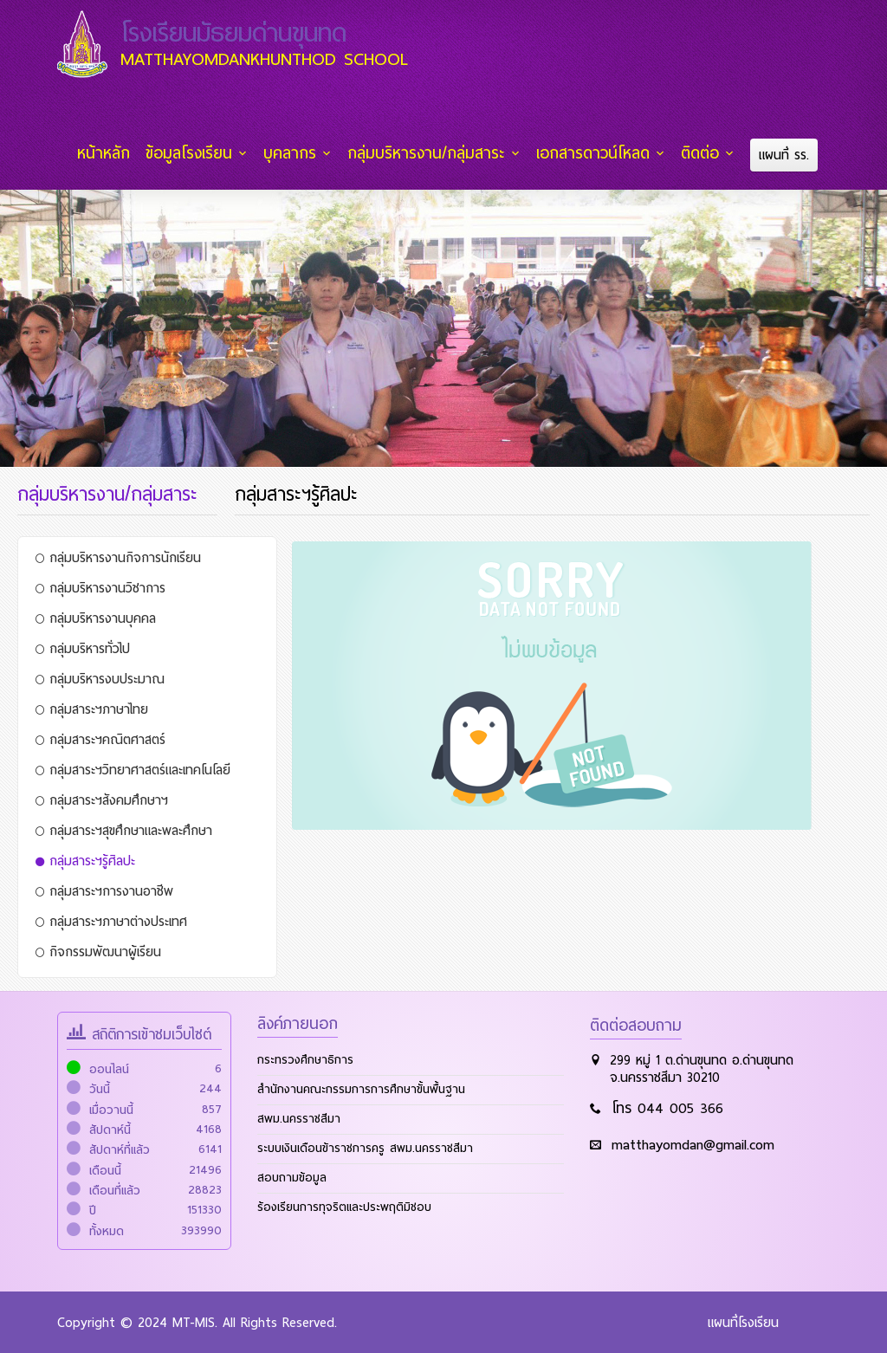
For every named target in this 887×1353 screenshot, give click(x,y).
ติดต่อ (702, 153)
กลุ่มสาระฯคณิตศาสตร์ (100, 739)
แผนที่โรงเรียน (743, 1322)
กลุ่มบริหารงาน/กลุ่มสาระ (429, 153)
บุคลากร (294, 153)
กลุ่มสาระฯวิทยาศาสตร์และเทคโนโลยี (133, 769)
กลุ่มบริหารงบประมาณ (100, 678)
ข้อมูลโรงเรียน (194, 153)
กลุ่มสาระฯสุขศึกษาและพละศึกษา (124, 830)
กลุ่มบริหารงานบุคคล (96, 617)
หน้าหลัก (109, 153)
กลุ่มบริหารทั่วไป (83, 648)
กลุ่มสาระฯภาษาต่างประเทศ (111, 921)
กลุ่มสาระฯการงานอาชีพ (104, 890)
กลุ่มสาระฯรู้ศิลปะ (85, 860)
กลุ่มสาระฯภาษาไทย (92, 708)
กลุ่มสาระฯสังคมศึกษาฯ (102, 799)
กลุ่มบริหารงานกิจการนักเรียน (118, 557)
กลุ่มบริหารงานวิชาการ (100, 587)
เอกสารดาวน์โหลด (595, 153)
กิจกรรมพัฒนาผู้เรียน (98, 951)
